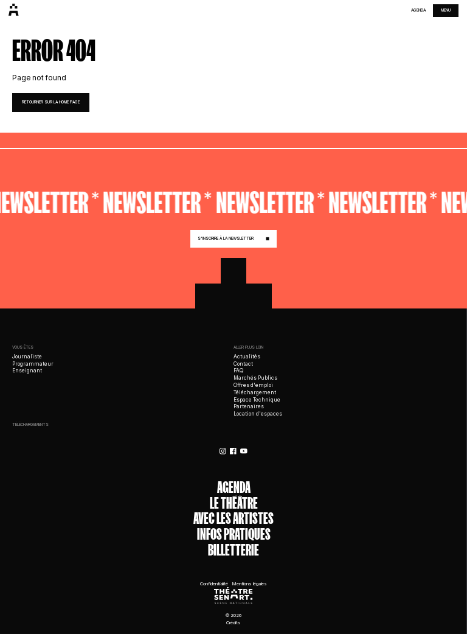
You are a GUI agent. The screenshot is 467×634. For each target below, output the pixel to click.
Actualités (247, 357)
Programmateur (33, 364)
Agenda (418, 10)
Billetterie (233, 551)
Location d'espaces (258, 414)
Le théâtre (234, 504)
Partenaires (249, 406)
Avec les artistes (233, 519)
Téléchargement (255, 392)
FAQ (238, 371)
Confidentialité (214, 584)
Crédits (233, 622)
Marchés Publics (255, 378)
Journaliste (27, 357)
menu (446, 10)
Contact (243, 364)
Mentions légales (249, 584)
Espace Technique (257, 400)
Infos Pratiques (234, 535)
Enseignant (27, 371)
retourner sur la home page (51, 102)
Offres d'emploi (253, 385)
